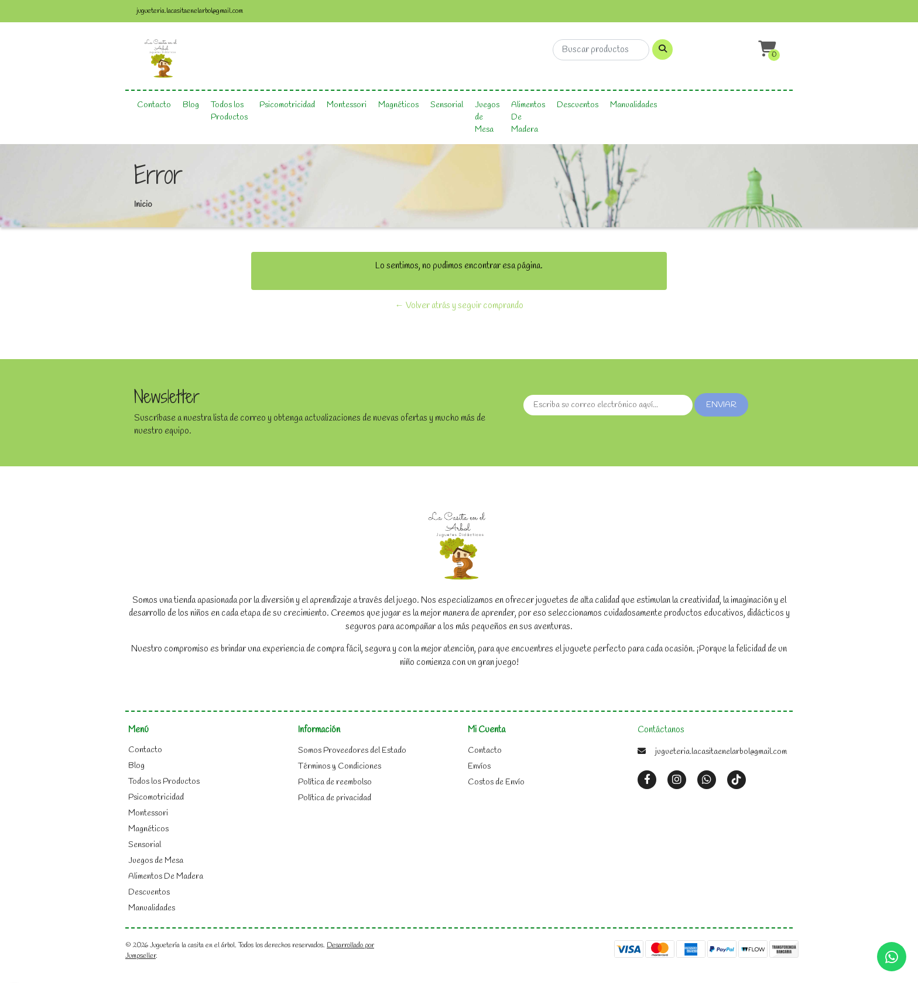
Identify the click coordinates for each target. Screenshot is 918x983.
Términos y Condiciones (339, 766)
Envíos (479, 766)
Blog (191, 105)
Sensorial (446, 105)
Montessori (346, 105)
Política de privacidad (334, 798)
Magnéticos (398, 105)
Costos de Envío (496, 782)
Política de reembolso (335, 782)
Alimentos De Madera (528, 117)
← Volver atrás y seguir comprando (459, 306)
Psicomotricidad (287, 105)
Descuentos (577, 105)
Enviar (721, 405)
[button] (766, 49)
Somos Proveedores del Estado (352, 750)
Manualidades (633, 105)
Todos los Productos (229, 111)
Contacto (154, 105)
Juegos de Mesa (487, 117)
